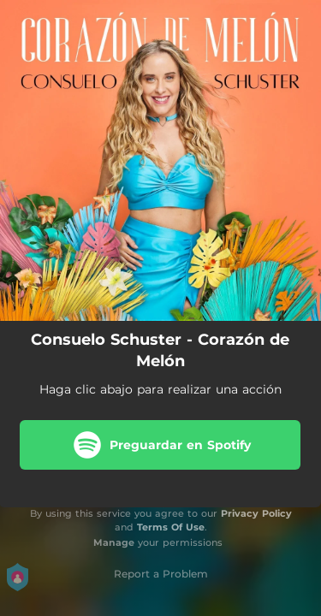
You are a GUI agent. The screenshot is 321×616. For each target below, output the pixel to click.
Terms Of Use (171, 527)
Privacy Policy (256, 513)
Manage (113, 542)
